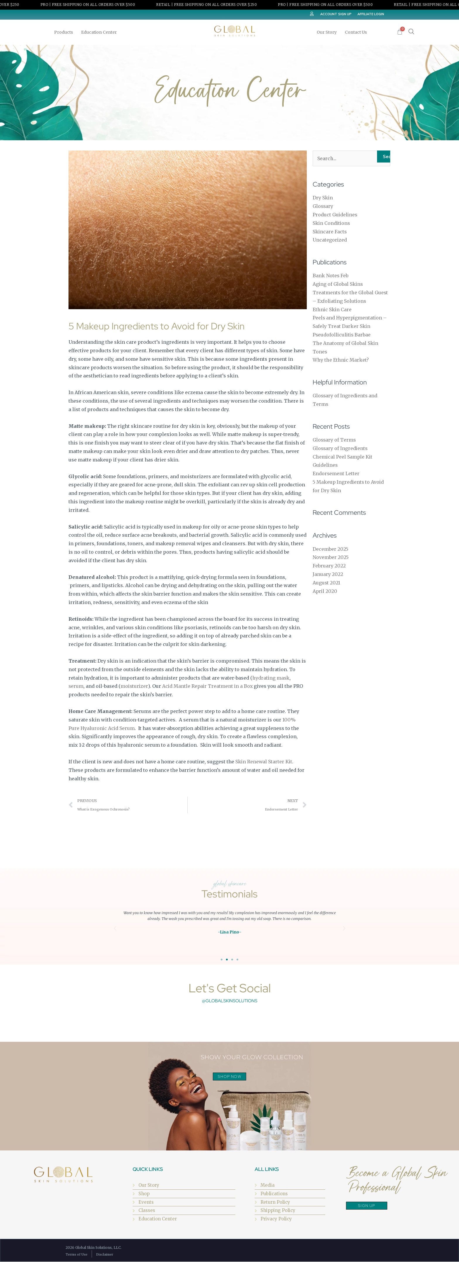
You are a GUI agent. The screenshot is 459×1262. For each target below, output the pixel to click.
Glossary (323, 206)
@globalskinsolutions (229, 1001)
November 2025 (331, 557)
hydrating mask (271, 678)
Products (65, 32)
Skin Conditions (332, 223)
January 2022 (328, 574)
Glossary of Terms (335, 440)
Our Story (328, 32)
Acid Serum (121, 728)
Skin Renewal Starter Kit (264, 762)
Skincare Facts (330, 232)
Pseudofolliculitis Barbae (342, 335)
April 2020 (325, 591)
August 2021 (326, 583)
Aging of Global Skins (338, 284)
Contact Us (356, 32)
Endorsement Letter (336, 473)
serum (76, 686)
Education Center (100, 32)
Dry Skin (323, 198)
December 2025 (330, 549)
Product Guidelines (335, 215)
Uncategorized (330, 240)
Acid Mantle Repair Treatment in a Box (208, 686)
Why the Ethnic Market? (341, 360)
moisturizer (134, 686)
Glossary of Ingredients (341, 448)
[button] (115, 929)
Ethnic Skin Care (332, 309)
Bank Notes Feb (331, 276)
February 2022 (329, 566)
